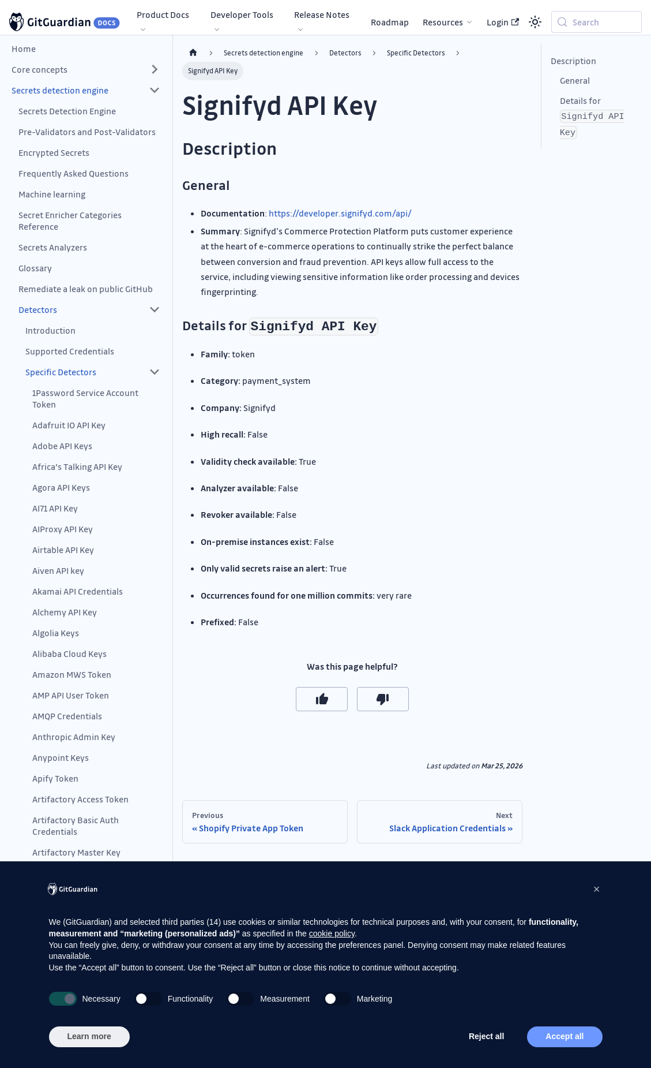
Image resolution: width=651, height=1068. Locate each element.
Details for (592, 117)
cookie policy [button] (332, 933)
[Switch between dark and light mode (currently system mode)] (535, 22)
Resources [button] (443, 22)
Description (573, 60)
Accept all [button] (564, 1036)
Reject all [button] (486, 1036)
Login (503, 22)
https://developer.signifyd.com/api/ (340, 213)
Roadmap (390, 22)
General (575, 80)
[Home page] (193, 53)
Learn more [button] (89, 1036)
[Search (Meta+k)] (596, 22)
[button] (86, 69)
